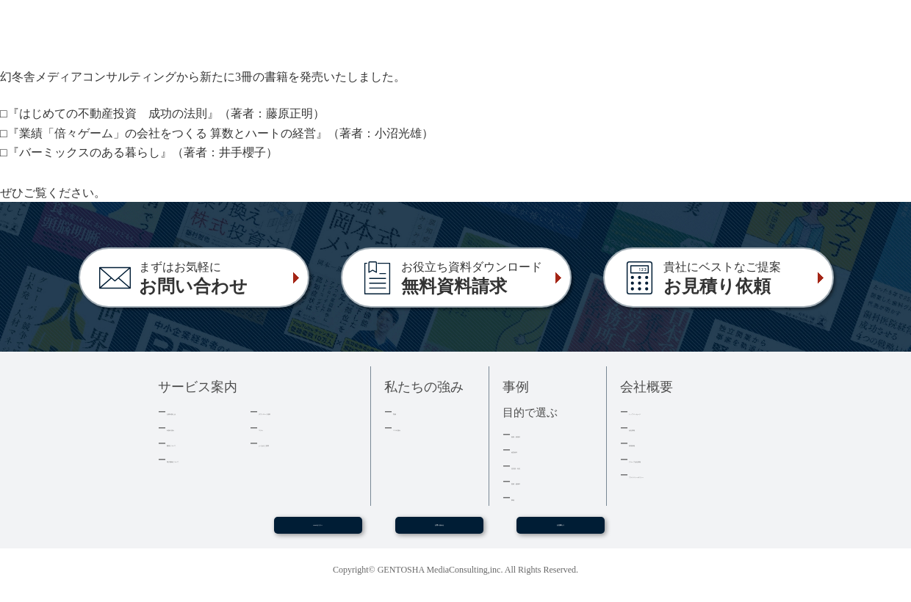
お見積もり (561, 531)
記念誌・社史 (540, 465)
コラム (273, 427)
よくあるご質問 (292, 443)
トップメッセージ (667, 411)
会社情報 (648, 427)
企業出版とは (195, 411)
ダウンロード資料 (297, 411)
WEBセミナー (317, 531)
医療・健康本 (540, 481)
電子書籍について (205, 459)
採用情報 (648, 443)
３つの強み (417, 427)
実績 (402, 411)
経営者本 (530, 449)
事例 (520, 497)
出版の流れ (191, 427)
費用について (195, 443)
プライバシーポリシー (676, 474)
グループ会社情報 (667, 459)
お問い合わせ (439, 531)
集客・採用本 (540, 434)
